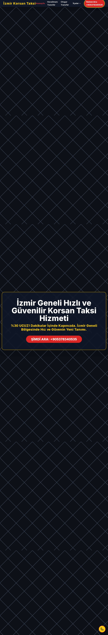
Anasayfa (40, 3)
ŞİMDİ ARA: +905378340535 (54, 339)
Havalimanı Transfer (52, 3)
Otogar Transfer (65, 3)
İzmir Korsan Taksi (19, 3)
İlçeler (77, 3)
